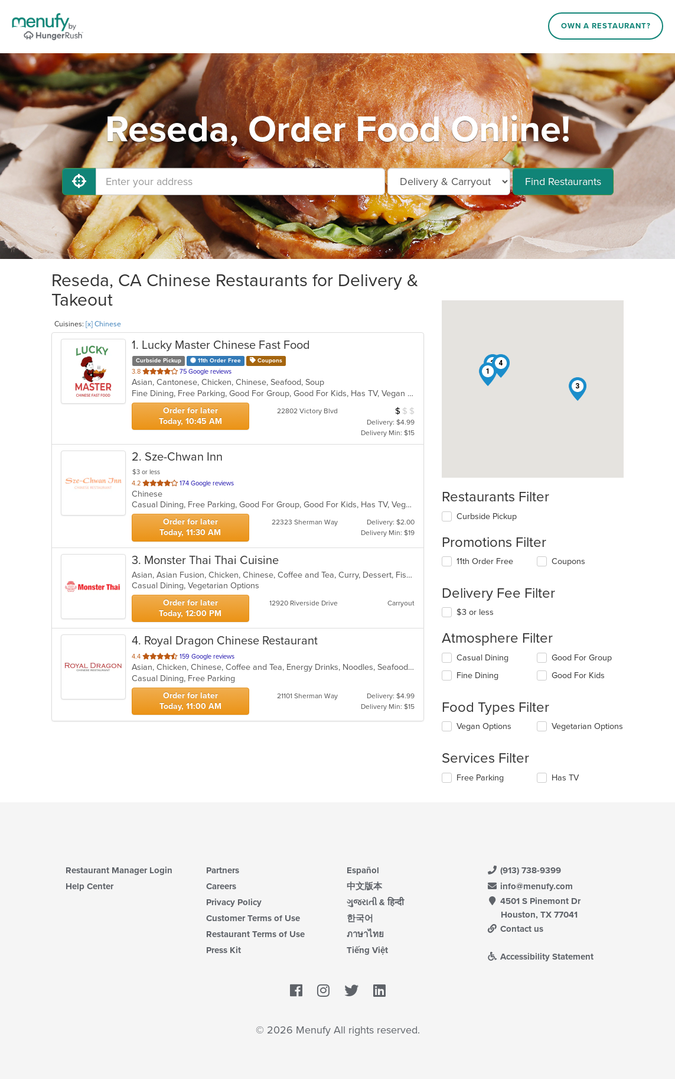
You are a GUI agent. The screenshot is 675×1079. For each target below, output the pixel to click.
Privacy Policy (234, 902)
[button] (488, 374)
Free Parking (480, 778)
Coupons (568, 561)
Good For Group (582, 658)
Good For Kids (578, 675)
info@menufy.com (530, 886)
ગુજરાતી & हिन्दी (375, 902)
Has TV (565, 778)
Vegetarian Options (587, 726)
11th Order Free (484, 561)
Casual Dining (482, 658)
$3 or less (475, 612)
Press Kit (223, 950)
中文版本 (364, 886)
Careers (221, 886)
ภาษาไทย (365, 934)
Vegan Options (483, 726)
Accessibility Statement (540, 956)
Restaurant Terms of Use (255, 934)
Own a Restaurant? (606, 26)
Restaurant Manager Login (119, 870)
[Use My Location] (79, 181)
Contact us (515, 929)
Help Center (89, 886)
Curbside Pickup (486, 516)
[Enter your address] (240, 181)
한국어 (360, 918)
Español (363, 870)
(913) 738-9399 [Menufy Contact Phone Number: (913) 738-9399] (524, 870)
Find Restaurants (563, 181)
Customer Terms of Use (253, 918)
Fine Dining (477, 675)
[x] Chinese (103, 324)
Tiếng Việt (367, 950)
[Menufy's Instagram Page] (323, 991)
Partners (222, 870)
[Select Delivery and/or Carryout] (448, 181)
